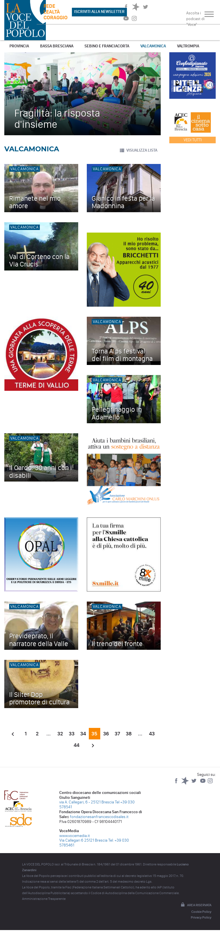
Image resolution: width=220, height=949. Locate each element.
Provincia (19, 46)
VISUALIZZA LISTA (138, 150)
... (48, 733)
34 (83, 733)
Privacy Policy (201, 917)
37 (117, 733)
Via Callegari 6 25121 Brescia (83, 840)
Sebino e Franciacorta (107, 46)
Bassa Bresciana (56, 46)
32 (60, 733)
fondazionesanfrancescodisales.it (99, 816)
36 (106, 733)
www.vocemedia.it (74, 835)
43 (152, 733)
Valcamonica (153, 46)
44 (76, 745)
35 (94, 733)
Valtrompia (188, 46)
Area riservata (195, 905)
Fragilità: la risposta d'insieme (57, 119)
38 (129, 733)
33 (71, 733)
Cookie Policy (201, 912)
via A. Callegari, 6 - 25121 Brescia (86, 802)
